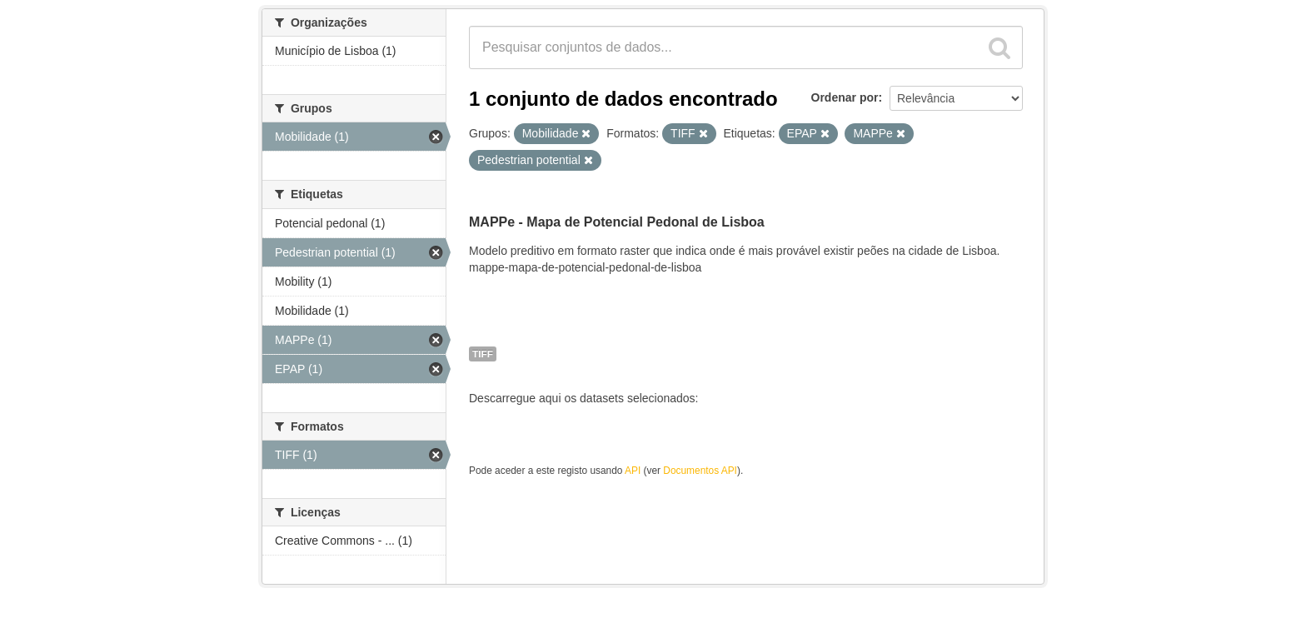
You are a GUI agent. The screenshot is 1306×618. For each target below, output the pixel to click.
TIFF (482, 354)
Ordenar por (845, 97)
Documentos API (700, 470)
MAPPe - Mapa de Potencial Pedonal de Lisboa (617, 222)
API (633, 470)
